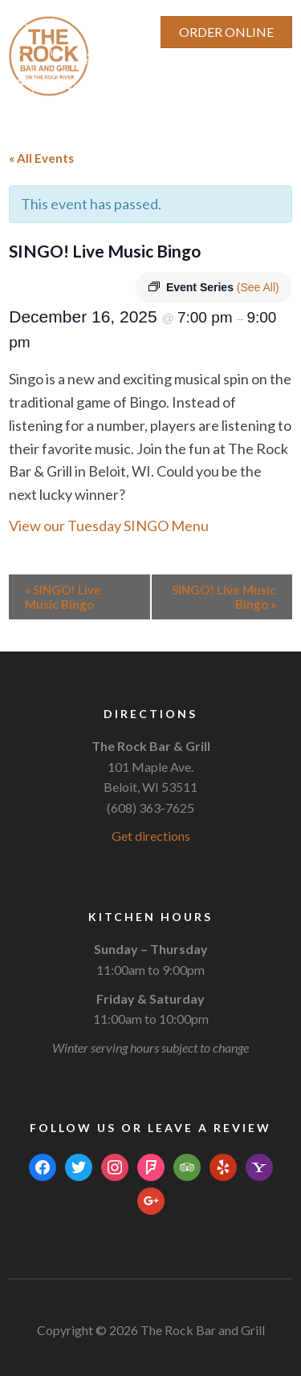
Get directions (151, 835)
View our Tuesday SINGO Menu (109, 525)
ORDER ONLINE (226, 31)
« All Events (41, 158)
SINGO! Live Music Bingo (63, 596)
